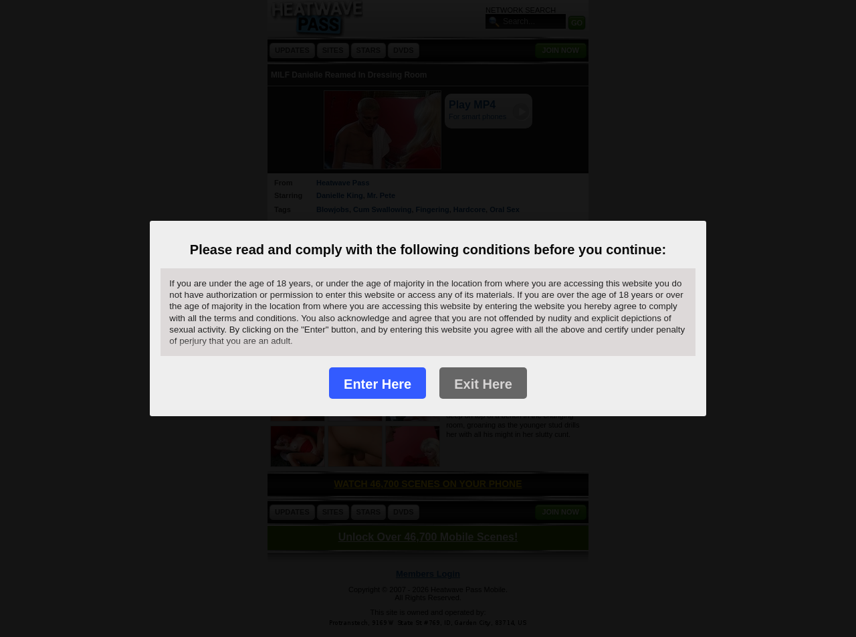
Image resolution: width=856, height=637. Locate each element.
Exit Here (483, 384)
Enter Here (377, 384)
